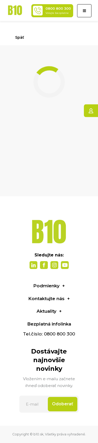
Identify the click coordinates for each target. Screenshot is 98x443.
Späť (17, 37)
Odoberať (62, 403)
